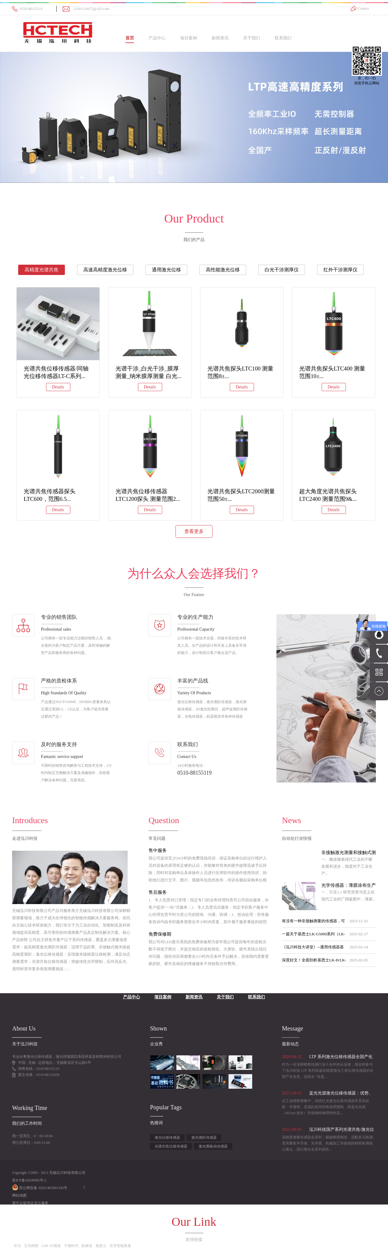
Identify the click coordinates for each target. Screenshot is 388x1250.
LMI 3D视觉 (51, 1246)
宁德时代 (71, 1246)
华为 (17, 1246)
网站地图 (19, 1195)
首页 (129, 38)
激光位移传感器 (167, 1137)
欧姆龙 (87, 1246)
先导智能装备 (120, 1246)
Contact (363, 8)
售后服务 (158, 892)
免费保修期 (160, 934)
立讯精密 (31, 1246)
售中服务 (158, 850)
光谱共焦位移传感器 (171, 1146)
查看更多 (194, 531)
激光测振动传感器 (213, 1146)
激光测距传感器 (204, 1137)
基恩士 (100, 1246)
